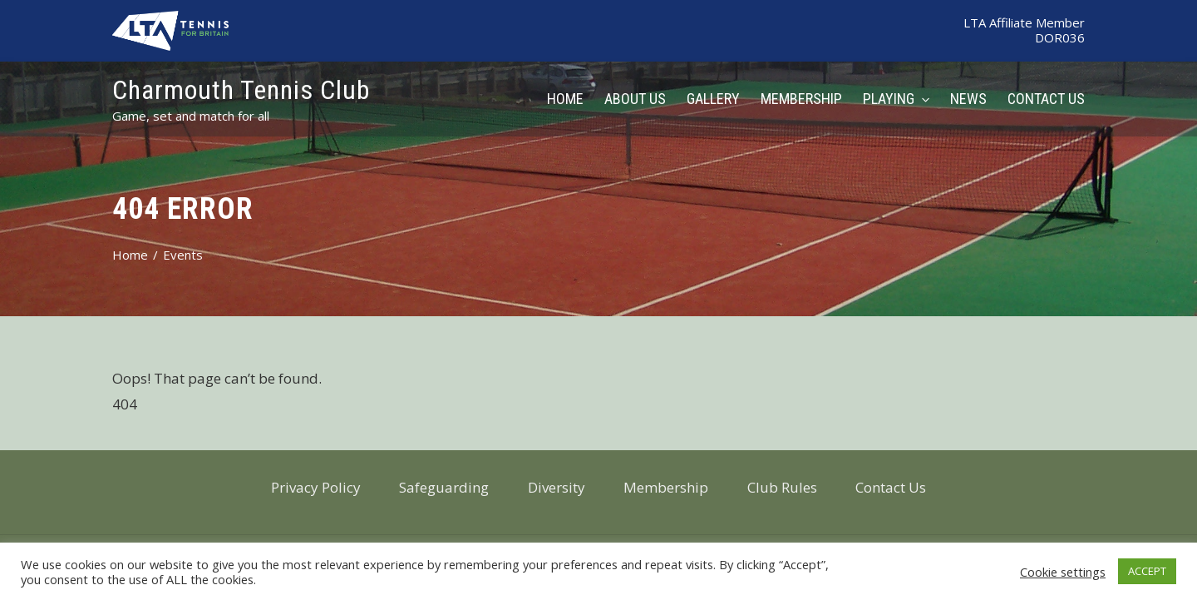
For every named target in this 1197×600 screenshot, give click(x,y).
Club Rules (782, 487)
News (968, 98)
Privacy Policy (316, 487)
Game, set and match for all (190, 115)
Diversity (556, 487)
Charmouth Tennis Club (241, 90)
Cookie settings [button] (1063, 571)
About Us (635, 98)
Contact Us (1046, 98)
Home (565, 98)
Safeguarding (444, 487)
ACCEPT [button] (1147, 570)
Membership (801, 98)
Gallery (713, 98)
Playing (896, 98)
